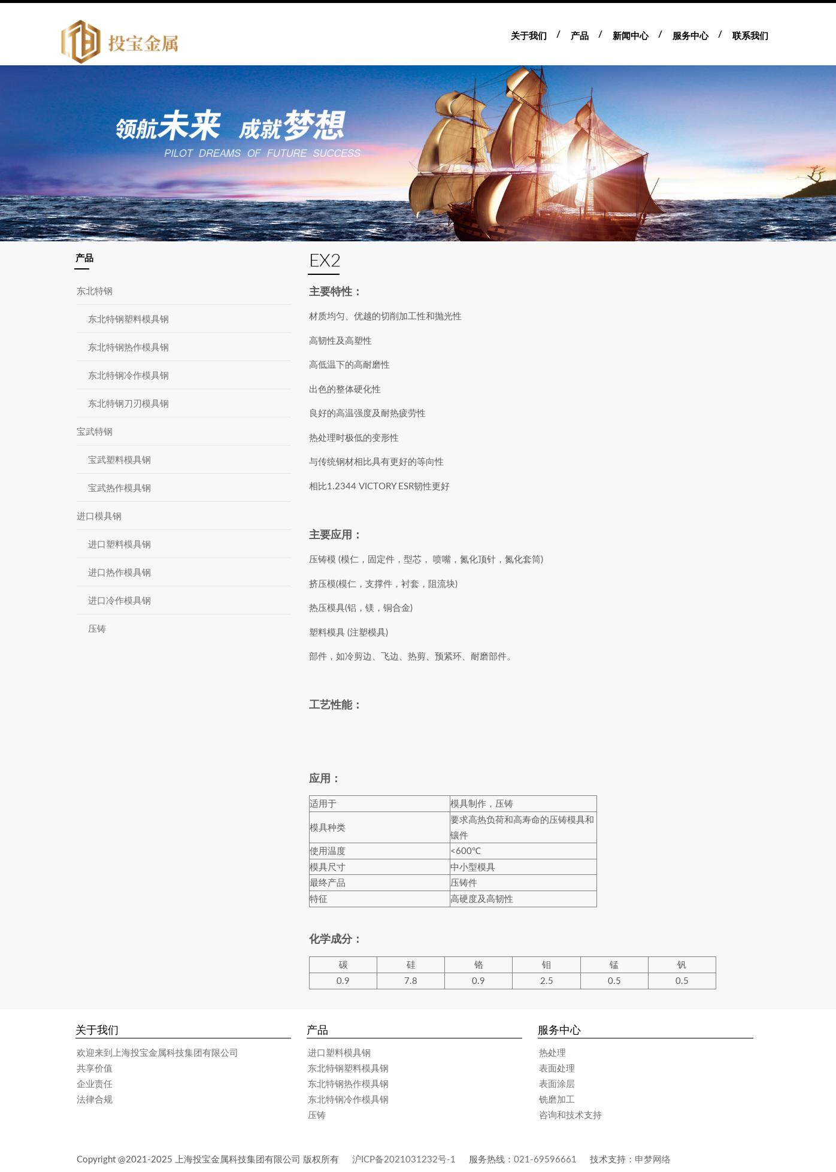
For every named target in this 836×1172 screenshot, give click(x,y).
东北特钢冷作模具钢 (128, 375)
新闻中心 (631, 35)
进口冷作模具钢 (119, 600)
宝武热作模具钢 (119, 487)
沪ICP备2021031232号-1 (404, 1158)
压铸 (97, 628)
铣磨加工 (557, 1099)
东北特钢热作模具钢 (128, 346)
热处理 (552, 1052)
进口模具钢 (99, 515)
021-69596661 (545, 1158)
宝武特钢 (95, 431)
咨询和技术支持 (570, 1114)
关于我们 (529, 35)
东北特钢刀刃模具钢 (128, 403)
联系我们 (750, 35)
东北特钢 (95, 290)
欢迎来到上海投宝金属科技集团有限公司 (157, 1052)
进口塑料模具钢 (119, 543)
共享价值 (95, 1067)
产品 (580, 35)
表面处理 (557, 1067)
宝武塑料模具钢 (119, 459)
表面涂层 (557, 1083)
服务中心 (690, 35)
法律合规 (95, 1099)
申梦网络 (653, 1158)
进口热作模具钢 (119, 572)
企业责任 (95, 1083)
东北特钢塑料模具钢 (128, 318)
